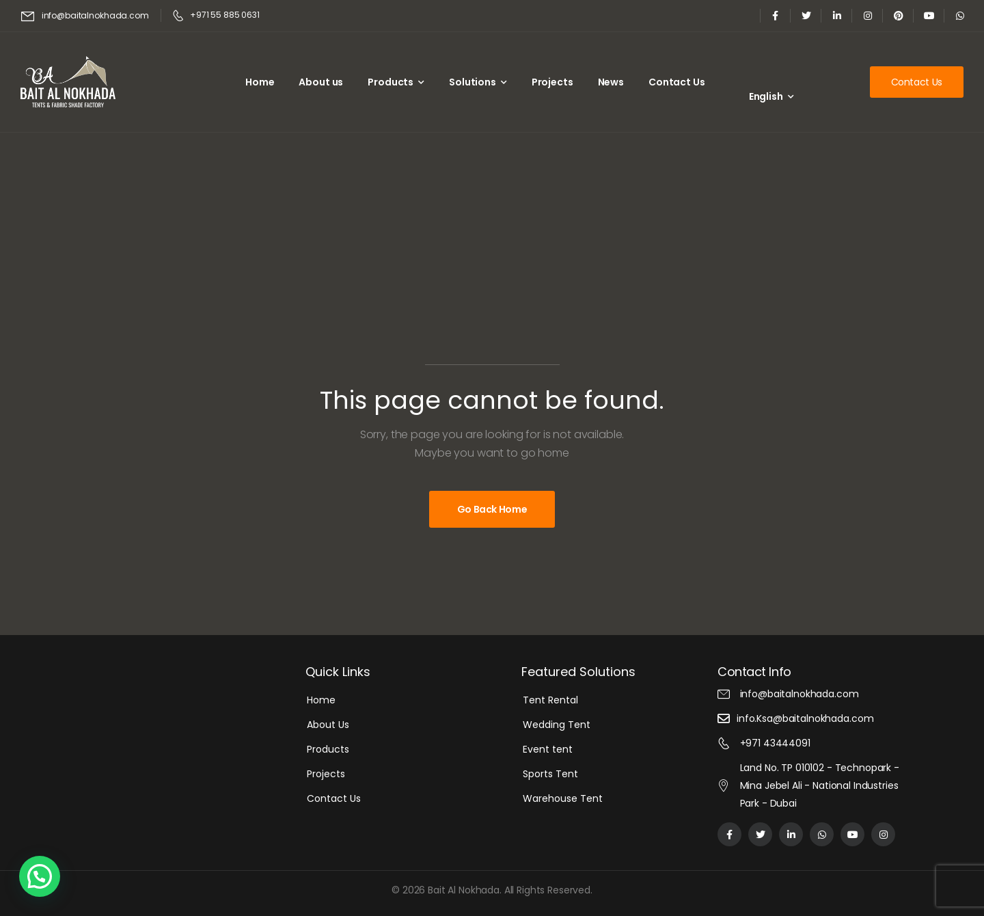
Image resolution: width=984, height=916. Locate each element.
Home (259, 82)
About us (321, 82)
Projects (552, 82)
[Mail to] (85, 16)
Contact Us (676, 82)
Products (390, 82)
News (611, 82)
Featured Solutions (578, 671)
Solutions (472, 82)
